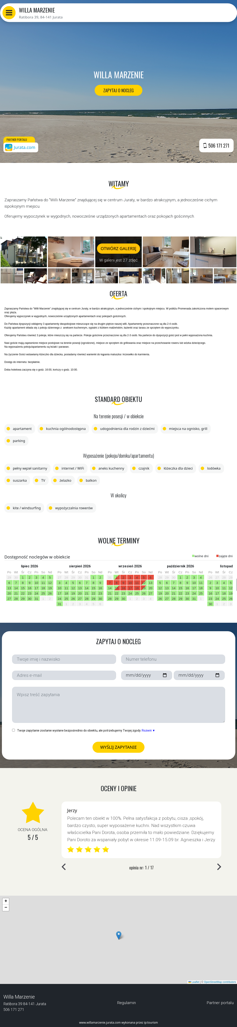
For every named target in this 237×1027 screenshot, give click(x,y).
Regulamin (126, 1002)
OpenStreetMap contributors (220, 982)
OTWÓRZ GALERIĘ (118, 248)
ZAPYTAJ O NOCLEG (118, 90)
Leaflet (193, 982)
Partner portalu (220, 1002)
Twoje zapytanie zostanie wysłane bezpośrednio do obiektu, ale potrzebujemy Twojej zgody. (83, 730)
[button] (8, 12)
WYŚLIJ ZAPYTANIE (118, 747)
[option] (29, 584)
